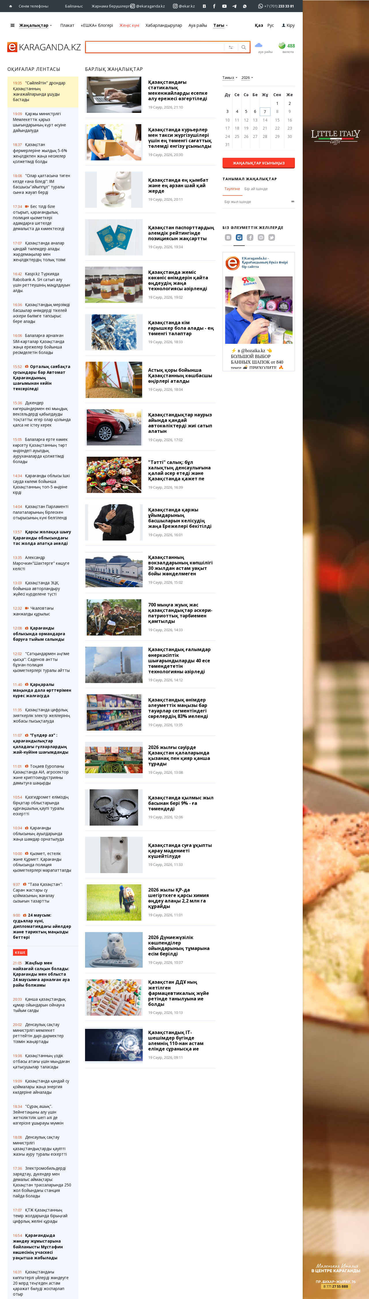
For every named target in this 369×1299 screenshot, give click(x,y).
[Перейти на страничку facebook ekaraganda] (214, 6)
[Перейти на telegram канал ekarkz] (234, 6)
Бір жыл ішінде (238, 201)
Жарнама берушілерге (112, 5)
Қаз (259, 25)
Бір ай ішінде (256, 188)
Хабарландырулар (164, 25)
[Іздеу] (243, 47)
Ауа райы (198, 25)
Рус (270, 25)
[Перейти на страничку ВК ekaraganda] (204, 6)
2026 (246, 77)
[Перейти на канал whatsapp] (244, 6)
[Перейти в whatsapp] (274, 5)
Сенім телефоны (33, 5)
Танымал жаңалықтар (250, 178)
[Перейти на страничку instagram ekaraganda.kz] (147, 6)
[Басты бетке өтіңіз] (11, 5)
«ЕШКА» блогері (97, 25)
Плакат (67, 25)
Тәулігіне (232, 188)
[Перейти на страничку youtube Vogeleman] (224, 6)
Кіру (288, 25)
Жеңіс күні (129, 25)
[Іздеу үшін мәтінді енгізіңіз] (154, 47)
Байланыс (74, 5)
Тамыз (228, 77)
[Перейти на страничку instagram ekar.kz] (184, 6)
